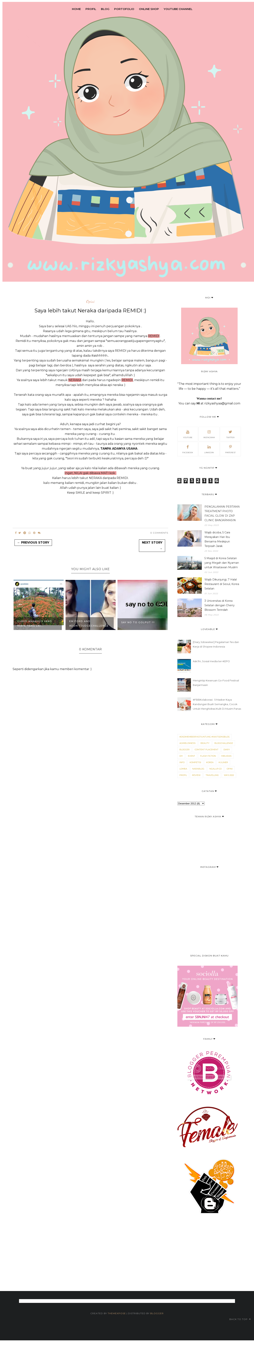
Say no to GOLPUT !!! (138, 622)
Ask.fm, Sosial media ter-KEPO (211, 661)
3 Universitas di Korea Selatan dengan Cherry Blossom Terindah (219, 605)
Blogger (157, 1313)
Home (76, 9)
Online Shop (149, 9)
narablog (198, 768)
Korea (210, 762)
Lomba (183, 768)
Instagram (209, 434)
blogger (184, 749)
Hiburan (226, 756)
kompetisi (195, 762)
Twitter (230, 434)
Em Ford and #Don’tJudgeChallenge (89, 623)
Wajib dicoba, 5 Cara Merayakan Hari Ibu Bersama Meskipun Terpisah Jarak (217, 539)
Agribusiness (187, 743)
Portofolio (124, 9)
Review (196, 775)
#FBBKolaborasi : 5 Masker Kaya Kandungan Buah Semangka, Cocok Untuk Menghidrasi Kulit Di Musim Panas (217, 704)
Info (182, 762)
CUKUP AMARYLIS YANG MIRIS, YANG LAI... (34, 623)
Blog (105, 9)
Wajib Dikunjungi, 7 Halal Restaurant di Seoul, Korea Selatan (221, 584)
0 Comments (159, 532)
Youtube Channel (178, 9)
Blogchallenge (223, 743)
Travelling (212, 775)
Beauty (205, 743)
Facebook (187, 449)
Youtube (187, 434)
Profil (90, 9)
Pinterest (230, 449)
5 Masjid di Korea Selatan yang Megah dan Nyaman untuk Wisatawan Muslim (221, 563)
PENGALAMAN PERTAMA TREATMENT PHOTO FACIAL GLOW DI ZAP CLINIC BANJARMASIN (222, 513)
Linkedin (209, 449)
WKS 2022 (229, 775)
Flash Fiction (208, 756)
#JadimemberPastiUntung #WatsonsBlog (204, 736)
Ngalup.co (215, 768)
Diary (226, 749)
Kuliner (223, 762)
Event (191, 756)
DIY (181, 756)
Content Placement (206, 749)
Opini (90, 301)
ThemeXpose (117, 1313)
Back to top (240, 1319)
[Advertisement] (121, 1272)
